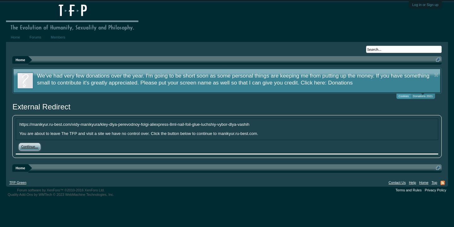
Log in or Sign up (425, 5)
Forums (35, 37)
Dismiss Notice (436, 75)
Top (434, 182)
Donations (340, 82)
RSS (442, 183)
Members (58, 37)
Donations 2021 (423, 96)
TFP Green (17, 182)
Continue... (29, 146)
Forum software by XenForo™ (61, 190)
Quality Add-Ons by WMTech (61, 194)
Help (412, 182)
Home (15, 37)
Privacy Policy (435, 190)
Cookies (404, 96)
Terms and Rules (409, 190)
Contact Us (396, 182)
